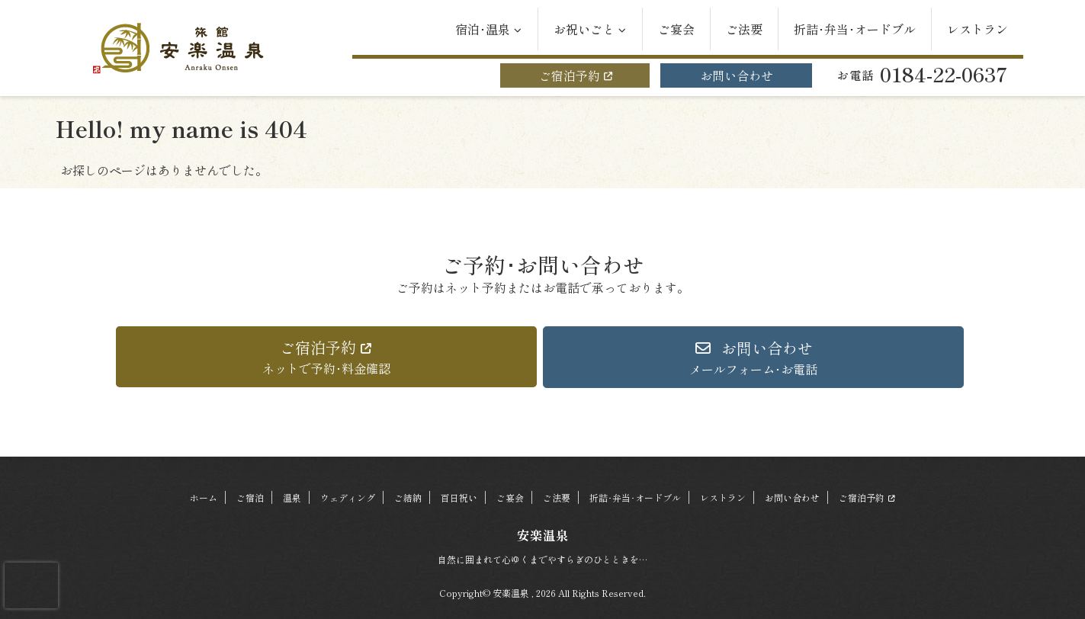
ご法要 (744, 29)
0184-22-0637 (922, 73)
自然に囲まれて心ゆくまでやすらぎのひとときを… (542, 559)
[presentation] (31, 585)
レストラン (977, 29)
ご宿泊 (250, 497)
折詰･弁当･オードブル (855, 29)
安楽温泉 (542, 535)
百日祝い (459, 497)
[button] (326, 356)
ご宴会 (676, 29)
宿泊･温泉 (488, 29)
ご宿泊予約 (575, 75)
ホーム (203, 497)
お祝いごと (590, 29)
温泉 (292, 497)
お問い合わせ (736, 75)
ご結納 (408, 497)
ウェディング (347, 497)
